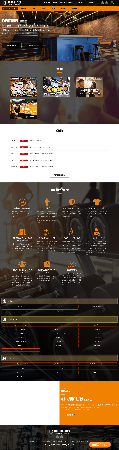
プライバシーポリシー (69, 441)
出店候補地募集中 (57, 441)
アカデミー (86, 441)
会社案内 (32, 441)
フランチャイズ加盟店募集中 (43, 441)
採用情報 (79, 441)
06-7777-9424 (65, 409)
